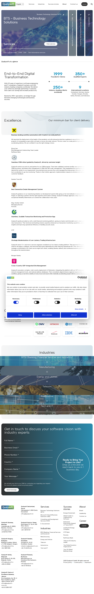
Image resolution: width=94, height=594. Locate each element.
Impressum (88, 562)
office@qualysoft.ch (27, 514)
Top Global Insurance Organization (69, 545)
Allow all (74, 315)
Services (31, 4)
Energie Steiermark (69, 513)
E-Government (45, 524)
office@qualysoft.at (27, 528)
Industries (41, 4)
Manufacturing (45, 536)
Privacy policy (67, 562)
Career (84, 4)
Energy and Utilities (46, 539)
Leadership (82, 513)
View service (50, 44)
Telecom (43, 542)
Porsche (65, 535)
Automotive (44, 545)
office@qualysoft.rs (7, 562)
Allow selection (47, 315)
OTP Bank (66, 532)
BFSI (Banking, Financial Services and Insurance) (50, 533)
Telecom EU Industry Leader (69, 541)
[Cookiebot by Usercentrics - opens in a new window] (79, 277)
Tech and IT (44, 548)
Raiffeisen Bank (68, 538)
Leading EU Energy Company (68, 528)
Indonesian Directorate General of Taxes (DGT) (69, 523)
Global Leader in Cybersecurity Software (68, 517)
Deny (20, 315)
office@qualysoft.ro (27, 563)
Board (81, 510)
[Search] (92, 4)
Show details (79, 309)
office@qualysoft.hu (7, 546)
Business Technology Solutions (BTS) (50, 511)
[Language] (20, 4)
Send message (12, 490)
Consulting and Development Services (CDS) (49, 520)
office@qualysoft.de (7, 530)
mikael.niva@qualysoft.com (29, 546)
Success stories (53, 4)
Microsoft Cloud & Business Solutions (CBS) (49, 515)
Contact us (74, 4)
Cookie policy (78, 562)
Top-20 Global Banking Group (67, 550)
